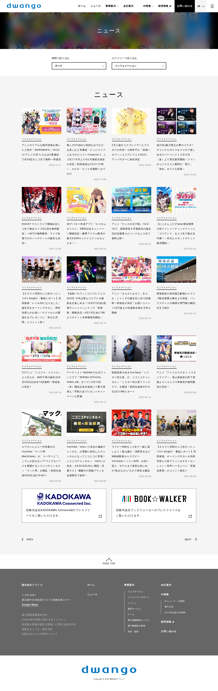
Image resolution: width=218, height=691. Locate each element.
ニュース (96, 6)
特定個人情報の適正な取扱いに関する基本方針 (49, 624)
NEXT (188, 539)
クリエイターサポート (139, 597)
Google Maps (30, 604)
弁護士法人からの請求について (40, 633)
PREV (30, 539)
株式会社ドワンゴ (32, 585)
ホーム (82, 6)
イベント (132, 603)
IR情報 (148, 6)
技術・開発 (133, 631)
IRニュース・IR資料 (175, 601)
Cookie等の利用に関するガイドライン (44, 619)
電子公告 (169, 607)
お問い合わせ (184, 6)
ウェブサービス (135, 591)
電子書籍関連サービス (139, 620)
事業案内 (112, 6)
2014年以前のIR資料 (175, 612)
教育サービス (134, 609)
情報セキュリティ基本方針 (37, 629)
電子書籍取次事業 (136, 626)
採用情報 (163, 6)
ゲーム (131, 614)
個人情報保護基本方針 (35, 614)
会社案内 (128, 6)
